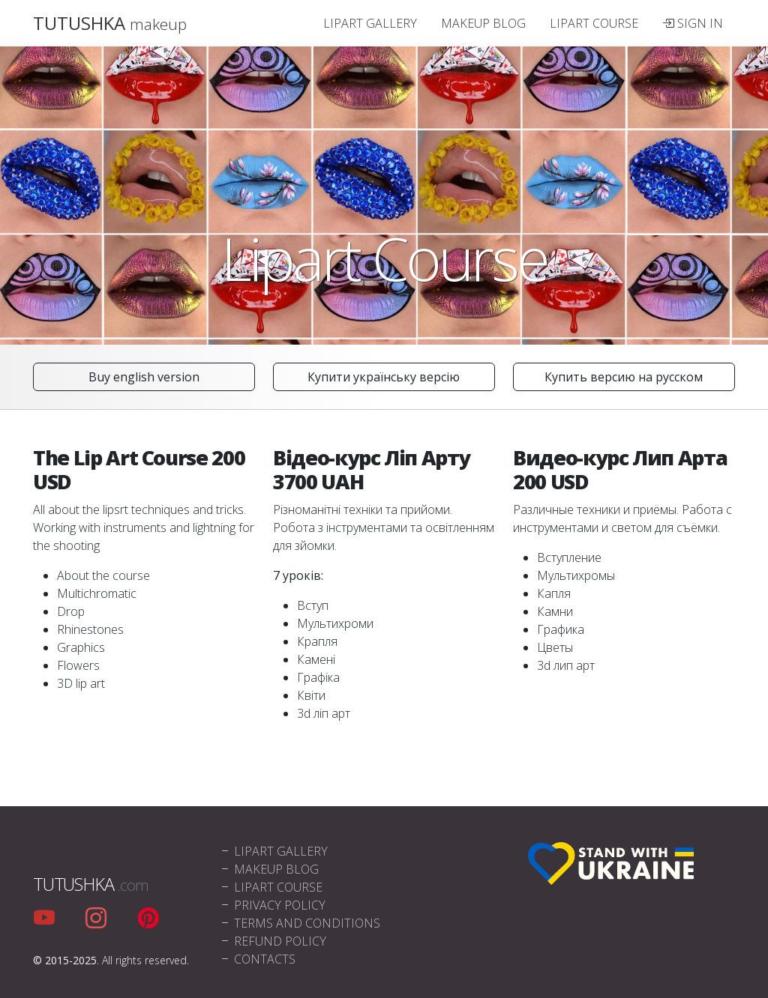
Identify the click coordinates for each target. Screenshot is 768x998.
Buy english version (144, 377)
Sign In (692, 23)
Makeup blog (483, 23)
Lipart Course (594, 23)
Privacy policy (272, 905)
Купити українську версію (384, 377)
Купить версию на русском (623, 377)
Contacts (257, 959)
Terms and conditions (299, 923)
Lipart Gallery (370, 23)
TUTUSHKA (110, 22)
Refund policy (272, 941)
